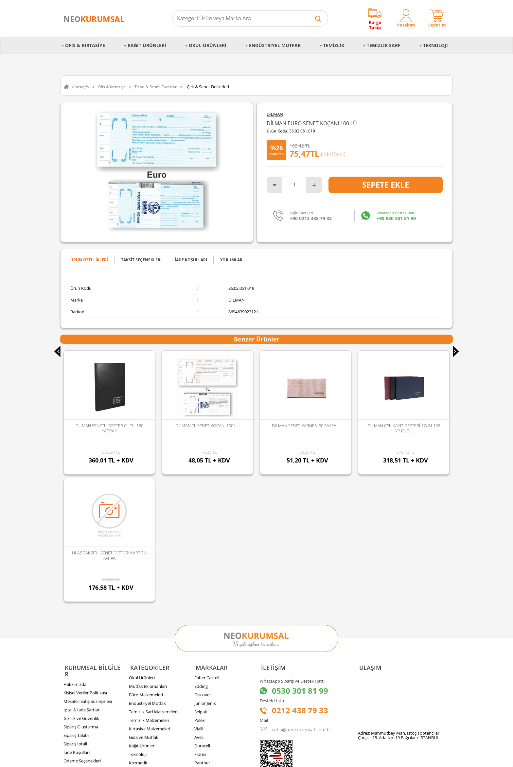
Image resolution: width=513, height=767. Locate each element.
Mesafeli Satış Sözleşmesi (87, 564)
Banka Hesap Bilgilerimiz (87, 641)
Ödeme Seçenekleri (82, 624)
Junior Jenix (205, 573)
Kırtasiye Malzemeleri (149, 598)
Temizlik (333, 41)
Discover (202, 564)
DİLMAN (275, 114)
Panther (202, 633)
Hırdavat (137, 641)
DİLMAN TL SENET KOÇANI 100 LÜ (109, 425)
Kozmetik (138, 633)
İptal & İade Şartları (81, 573)
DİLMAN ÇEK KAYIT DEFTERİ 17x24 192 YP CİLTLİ (306, 428)
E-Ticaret (236, 758)
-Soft (222, 758)
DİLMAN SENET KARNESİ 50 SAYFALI (207, 425)
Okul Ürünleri (207, 41)
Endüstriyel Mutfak (275, 41)
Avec (198, 607)
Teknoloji (435, 41)
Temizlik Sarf (383, 41)
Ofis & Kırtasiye (85, 41)
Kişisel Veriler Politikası (85, 556)
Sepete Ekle (385, 184)
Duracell (202, 616)
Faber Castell (206, 547)
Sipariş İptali (75, 607)
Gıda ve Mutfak (143, 607)
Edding (201, 556)
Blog (67, 650)
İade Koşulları (76, 616)
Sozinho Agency (212, 745)
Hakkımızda (74, 547)
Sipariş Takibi (76, 598)
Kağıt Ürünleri (147, 41)
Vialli (198, 598)
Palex (199, 590)
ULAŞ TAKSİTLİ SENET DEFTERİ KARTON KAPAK (403, 428)
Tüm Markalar (207, 641)
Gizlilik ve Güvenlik (81, 581)
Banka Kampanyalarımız (86, 633)
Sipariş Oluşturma (80, 590)
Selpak (200, 581)
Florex (200, 624)
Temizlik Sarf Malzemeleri (153, 581)
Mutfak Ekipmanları (148, 556)
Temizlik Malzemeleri (149, 590)
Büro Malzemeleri (146, 564)
